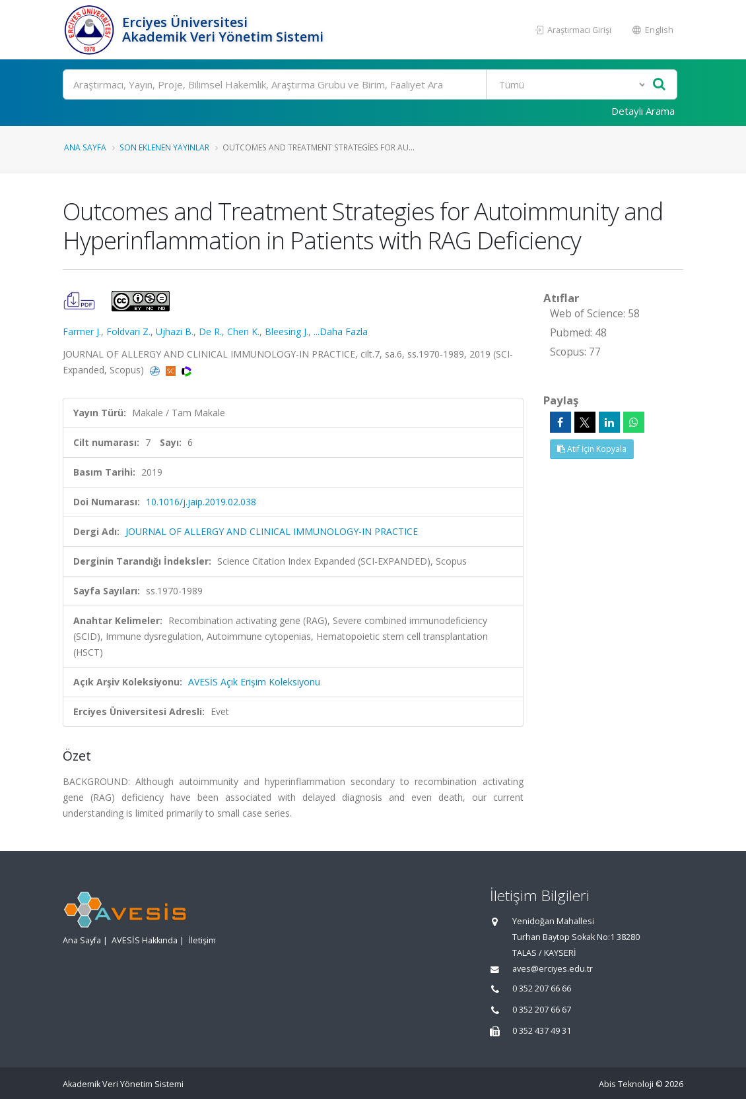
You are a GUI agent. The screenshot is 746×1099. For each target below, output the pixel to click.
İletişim (202, 940)
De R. (210, 331)
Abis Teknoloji (626, 1084)
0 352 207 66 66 (541, 988)
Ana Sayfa (85, 147)
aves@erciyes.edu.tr (552, 968)
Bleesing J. (286, 331)
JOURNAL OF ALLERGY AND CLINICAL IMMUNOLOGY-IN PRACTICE (271, 531)
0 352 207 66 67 (541, 1009)
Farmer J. (82, 331)
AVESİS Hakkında (145, 940)
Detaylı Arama (643, 110)
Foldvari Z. (128, 331)
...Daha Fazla (341, 331)
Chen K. (243, 331)
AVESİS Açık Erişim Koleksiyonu (254, 681)
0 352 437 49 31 (541, 1030)
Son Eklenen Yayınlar (164, 147)
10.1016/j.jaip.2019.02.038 (201, 501)
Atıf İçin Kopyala (592, 449)
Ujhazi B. (174, 331)
